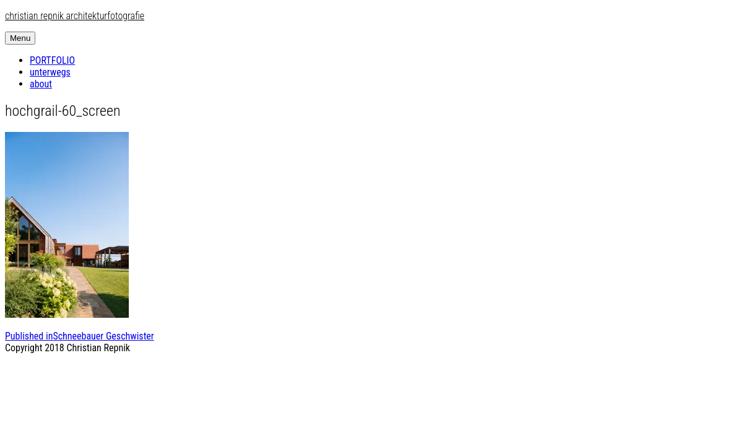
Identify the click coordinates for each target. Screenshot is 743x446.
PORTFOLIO (52, 60)
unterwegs (50, 72)
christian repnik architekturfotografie (74, 16)
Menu (20, 38)
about (41, 84)
